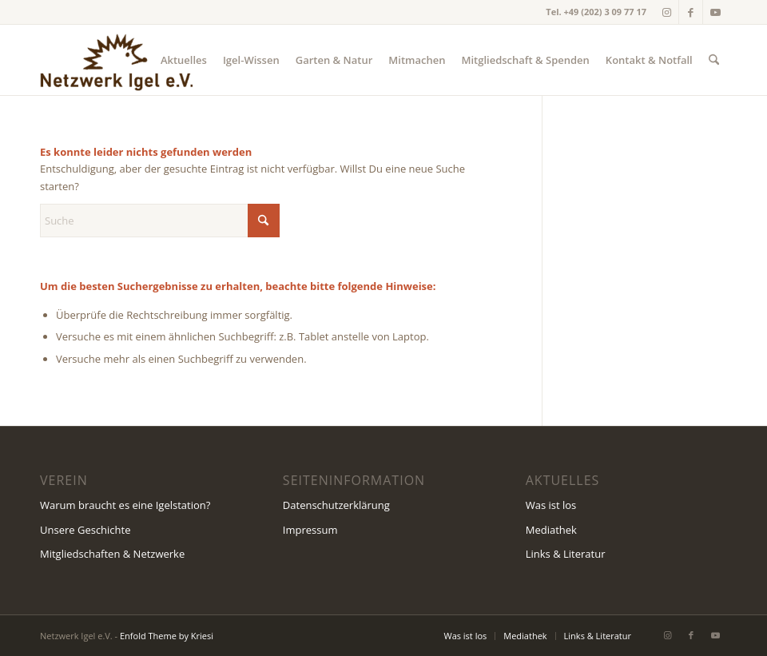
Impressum (310, 530)
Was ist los (551, 505)
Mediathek (551, 530)
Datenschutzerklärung (336, 505)
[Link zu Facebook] (690, 12)
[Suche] (714, 60)
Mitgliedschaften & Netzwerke (112, 554)
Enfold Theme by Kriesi (166, 636)
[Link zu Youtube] (715, 12)
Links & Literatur (566, 554)
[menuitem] (184, 60)
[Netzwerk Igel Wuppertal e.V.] (116, 60)
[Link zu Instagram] (666, 12)
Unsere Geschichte (85, 530)
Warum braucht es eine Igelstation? (125, 505)
